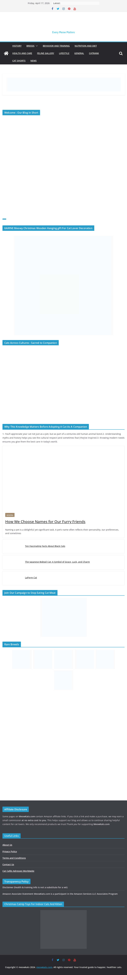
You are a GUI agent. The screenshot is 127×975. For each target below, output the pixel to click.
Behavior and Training (56, 45)
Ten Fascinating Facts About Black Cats (45, 546)
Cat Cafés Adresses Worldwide (18, 870)
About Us (7, 844)
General (79, 53)
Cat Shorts (18, 60)
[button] (36, 46)
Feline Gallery (45, 53)
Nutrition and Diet (86, 45)
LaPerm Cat (31, 577)
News (33, 60)
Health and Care (22, 53)
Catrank (94, 53)
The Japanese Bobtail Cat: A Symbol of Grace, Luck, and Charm (57, 561)
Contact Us (8, 864)
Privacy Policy (9, 851)
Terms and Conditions (14, 858)
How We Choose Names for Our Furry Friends (45, 521)
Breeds (30, 45)
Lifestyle (64, 53)
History (16, 45)
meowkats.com (44, 967)
